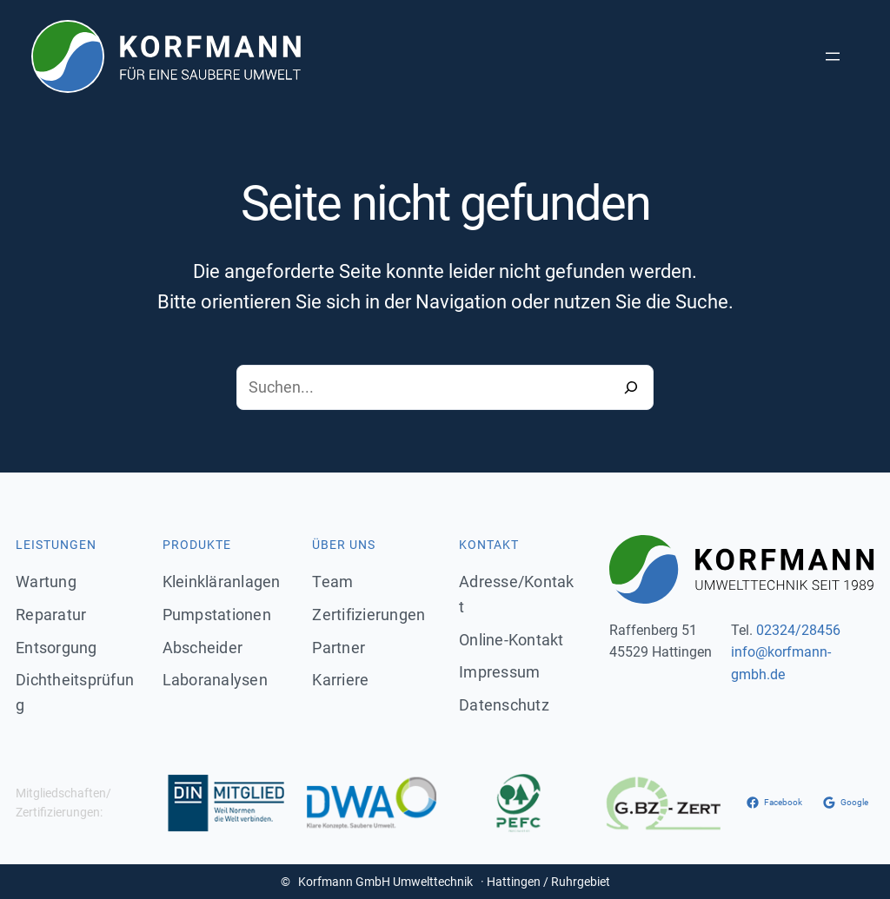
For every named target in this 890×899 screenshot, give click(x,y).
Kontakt (489, 545)
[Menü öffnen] (832, 56)
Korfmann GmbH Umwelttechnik (385, 882)
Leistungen (56, 545)
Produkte (197, 545)
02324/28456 (798, 630)
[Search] (631, 387)
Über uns (343, 545)
